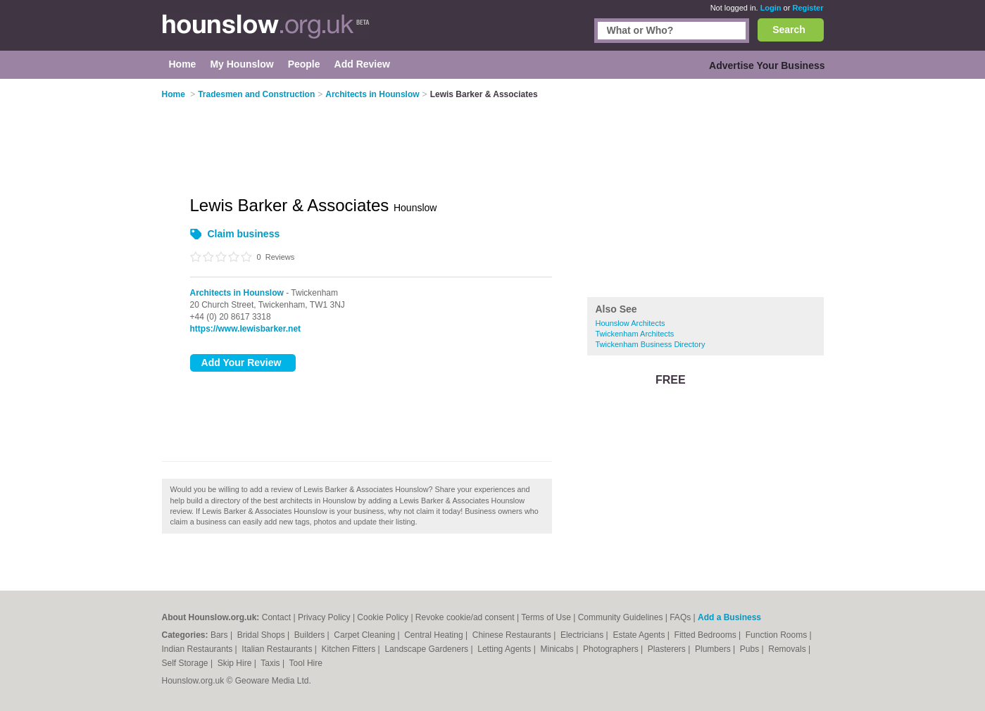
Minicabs (558, 649)
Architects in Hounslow (237, 293)
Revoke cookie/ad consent (465, 617)
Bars (220, 635)
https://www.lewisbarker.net (245, 329)
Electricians (583, 635)
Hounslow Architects (630, 323)
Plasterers (668, 649)
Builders (310, 635)
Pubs (751, 649)
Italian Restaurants (277, 649)
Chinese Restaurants (512, 635)
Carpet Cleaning (365, 635)
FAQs (680, 617)
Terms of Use (546, 617)
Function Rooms (778, 635)
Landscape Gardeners (427, 649)
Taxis (271, 663)
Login (771, 8)
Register (807, 8)
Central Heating (434, 635)
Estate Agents (640, 635)
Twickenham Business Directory (650, 344)
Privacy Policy (324, 617)
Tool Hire (305, 663)
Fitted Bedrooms (707, 635)
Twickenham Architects (635, 333)
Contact (276, 617)
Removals (788, 649)
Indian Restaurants (198, 649)
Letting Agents (505, 649)
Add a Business (729, 617)
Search (788, 29)
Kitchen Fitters (350, 649)
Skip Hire (236, 663)
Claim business (244, 233)
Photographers (612, 649)
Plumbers (714, 649)
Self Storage (186, 663)
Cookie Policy (382, 617)
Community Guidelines (620, 617)
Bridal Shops (262, 635)
